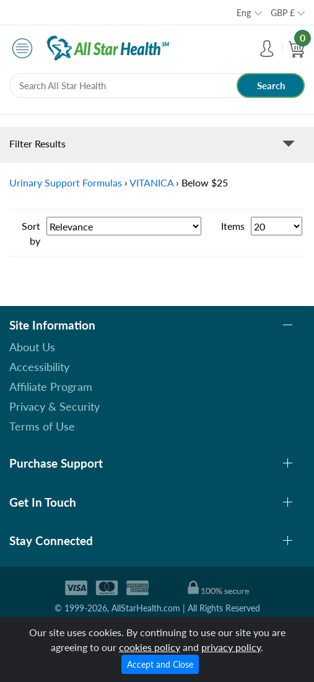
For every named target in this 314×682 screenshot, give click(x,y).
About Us (32, 347)
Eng (244, 12)
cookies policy (149, 647)
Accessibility (39, 367)
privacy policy (231, 647)
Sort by (31, 233)
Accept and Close (160, 664)
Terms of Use (42, 426)
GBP (283, 12)
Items (233, 226)
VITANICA (151, 182)
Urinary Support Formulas (65, 182)
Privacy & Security (54, 406)
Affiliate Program (50, 386)
